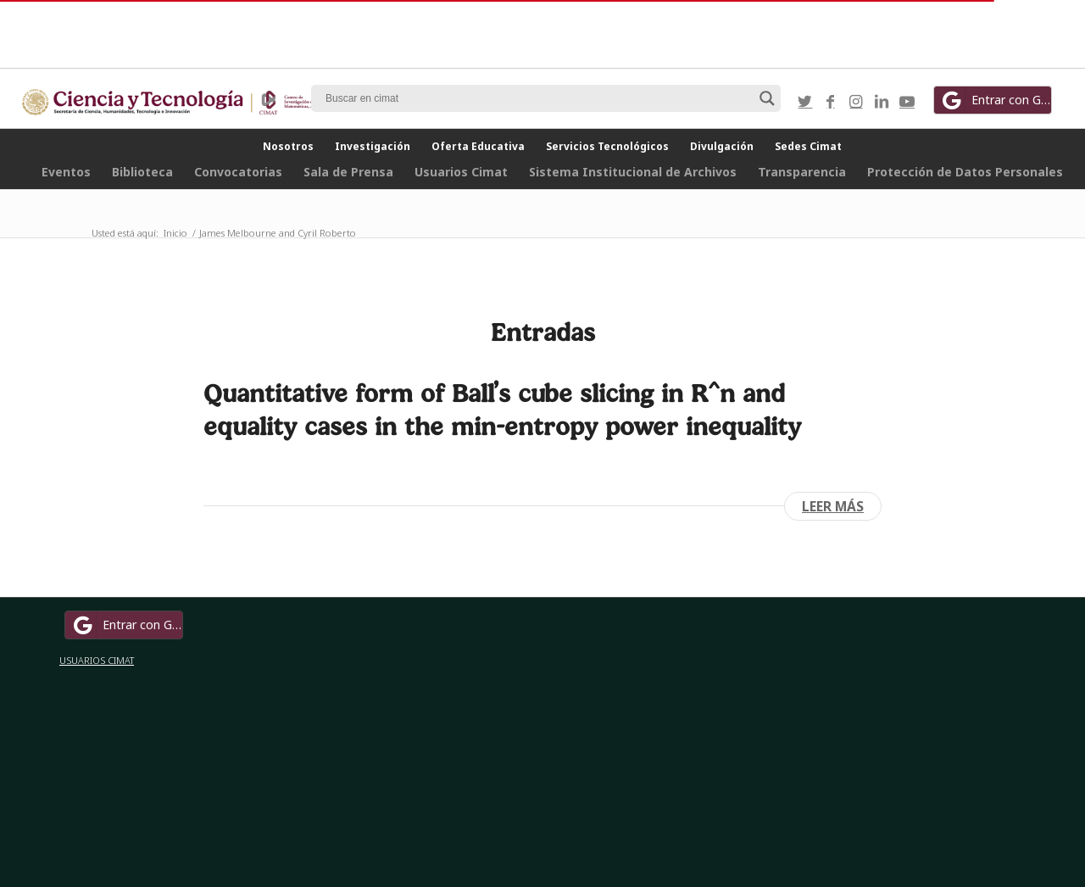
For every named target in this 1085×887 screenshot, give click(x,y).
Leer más (833, 506)
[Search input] (538, 98)
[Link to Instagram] (856, 101)
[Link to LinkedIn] (881, 101)
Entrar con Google (995, 100)
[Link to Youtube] (907, 101)
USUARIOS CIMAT (96, 660)
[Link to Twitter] (805, 101)
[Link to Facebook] (830, 101)
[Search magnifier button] (767, 98)
